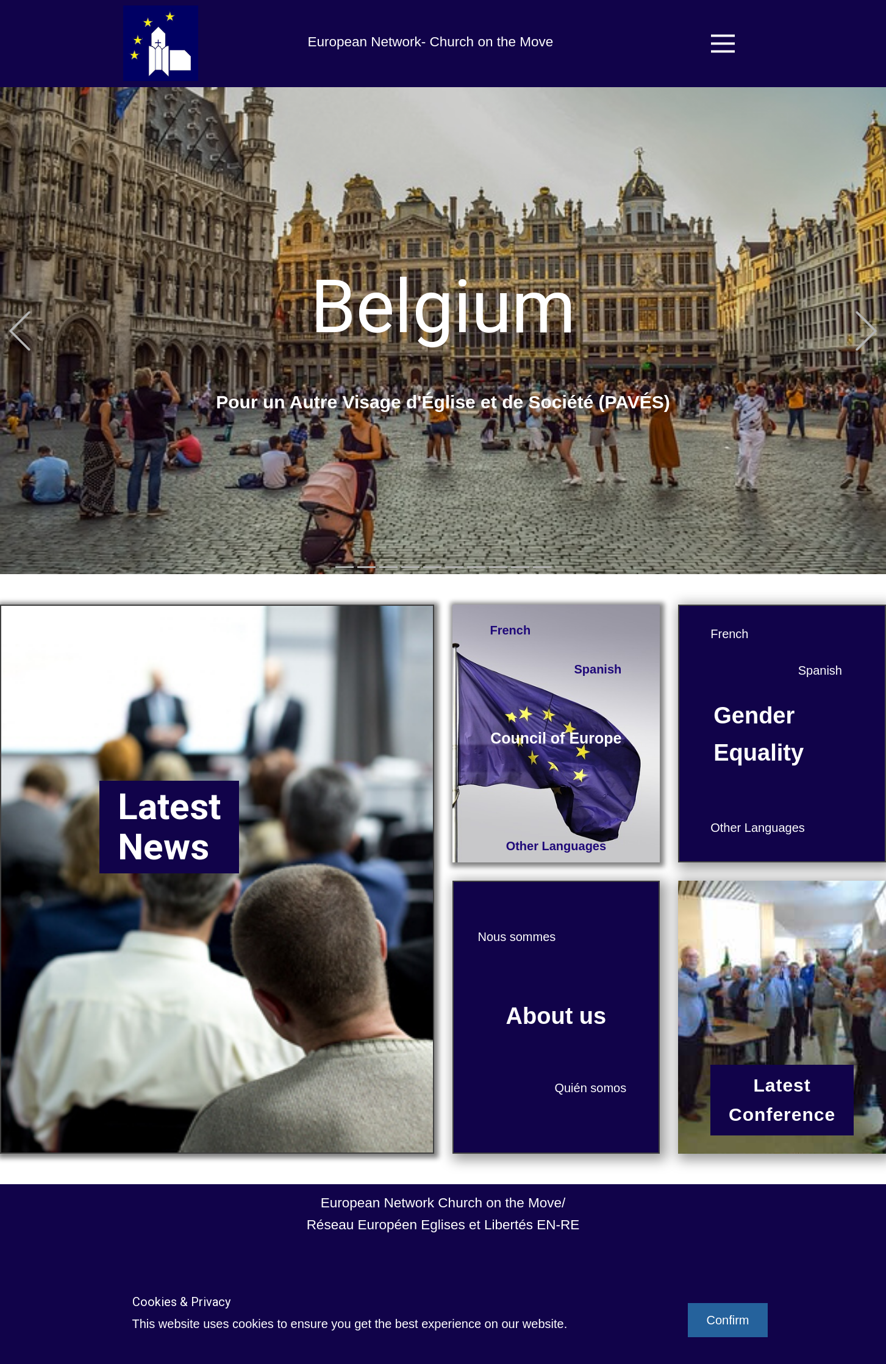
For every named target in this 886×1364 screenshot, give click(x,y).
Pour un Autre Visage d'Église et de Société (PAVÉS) (443, 402)
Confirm (727, 1320)
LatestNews (169, 826)
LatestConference (782, 1099)
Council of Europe (555, 738)
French (510, 630)
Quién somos (590, 1088)
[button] (20, 330)
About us (556, 1016)
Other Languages (556, 846)
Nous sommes (517, 936)
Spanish (597, 669)
